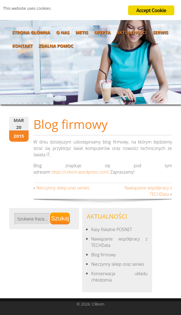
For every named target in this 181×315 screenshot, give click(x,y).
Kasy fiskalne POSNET (111, 229)
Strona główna (31, 32)
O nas (62, 32)
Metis (81, 32)
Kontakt (22, 46)
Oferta (102, 32)
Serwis (160, 32)
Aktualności (132, 32)
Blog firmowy (103, 255)
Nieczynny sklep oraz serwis (62, 188)
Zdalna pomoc (56, 46)
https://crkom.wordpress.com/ (80, 172)
